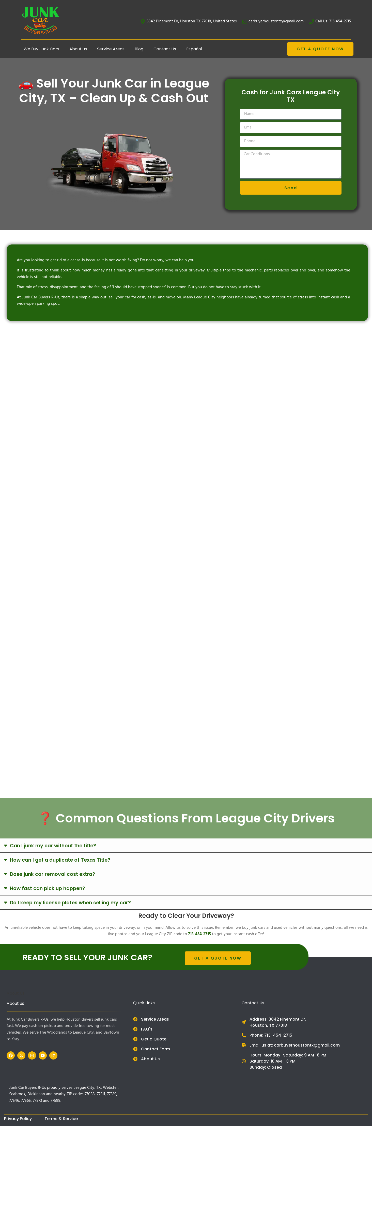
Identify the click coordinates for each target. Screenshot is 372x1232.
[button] (186, 845)
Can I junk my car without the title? (53, 845)
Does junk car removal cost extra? (52, 874)
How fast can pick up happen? (47, 888)
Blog (139, 49)
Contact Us (164, 49)
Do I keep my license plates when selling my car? (70, 902)
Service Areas (111, 49)
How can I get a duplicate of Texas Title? (60, 860)
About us (78, 49)
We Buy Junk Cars (41, 49)
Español (194, 49)
